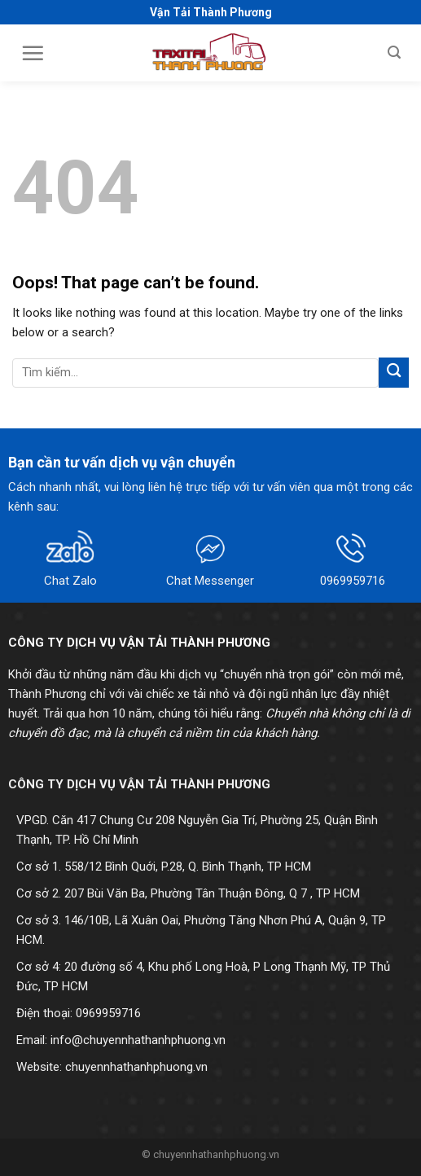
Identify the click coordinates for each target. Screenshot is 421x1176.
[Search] (394, 52)
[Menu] (32, 53)
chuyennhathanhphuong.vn (136, 1067)
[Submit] (394, 373)
